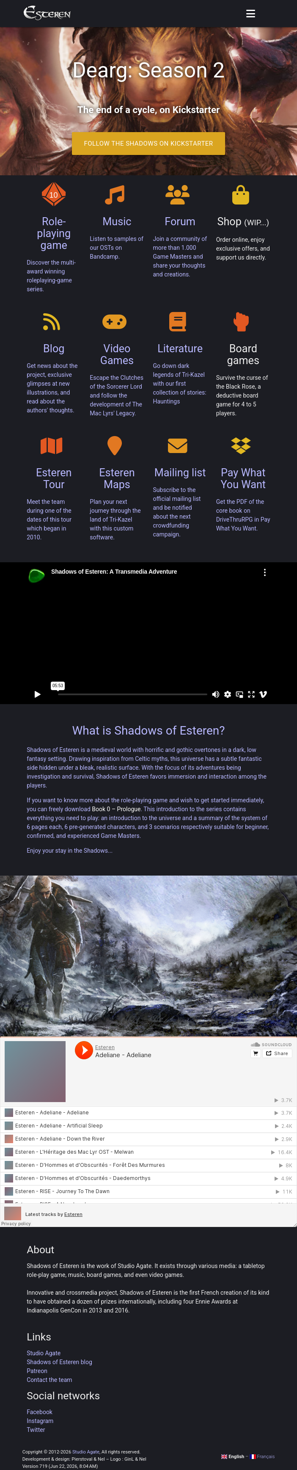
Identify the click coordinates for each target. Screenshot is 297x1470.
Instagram (40, 1421)
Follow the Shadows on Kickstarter (148, 143)
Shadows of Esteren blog (59, 1362)
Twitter (36, 1429)
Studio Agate (43, 1353)
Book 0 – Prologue (116, 809)
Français (262, 1456)
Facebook (39, 1412)
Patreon (37, 1371)
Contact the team (49, 1379)
